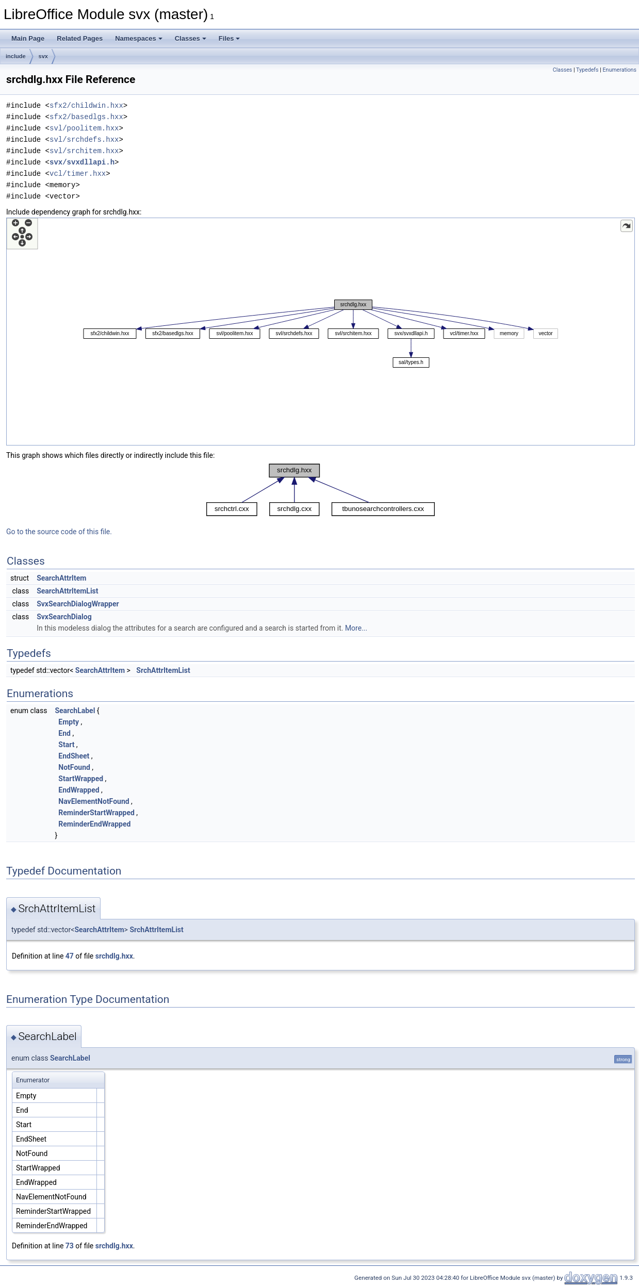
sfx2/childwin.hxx (86, 105)
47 (69, 956)
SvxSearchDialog (64, 617)
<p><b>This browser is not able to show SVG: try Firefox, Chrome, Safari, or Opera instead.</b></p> (320, 331)
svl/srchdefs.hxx (84, 139)
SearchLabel (75, 710)
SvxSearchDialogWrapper (78, 604)
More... (356, 628)
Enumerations (619, 70)
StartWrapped (80, 778)
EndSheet (73, 756)
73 (69, 1246)
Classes (190, 38)
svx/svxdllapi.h (82, 162)
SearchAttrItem (61, 578)
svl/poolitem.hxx (84, 128)
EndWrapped (78, 790)
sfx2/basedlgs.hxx (86, 117)
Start (66, 744)
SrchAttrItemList (163, 670)
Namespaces (138, 38)
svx (43, 56)
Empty (68, 722)
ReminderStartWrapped (96, 813)
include (16, 56)
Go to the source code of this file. (59, 531)
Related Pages (80, 38)
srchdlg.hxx (114, 956)
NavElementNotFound (93, 801)
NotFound (74, 767)
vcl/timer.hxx (78, 173)
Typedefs (587, 70)
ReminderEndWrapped (94, 824)
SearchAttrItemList (67, 591)
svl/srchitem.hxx (84, 151)
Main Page (27, 38)
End (64, 733)
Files (229, 38)
